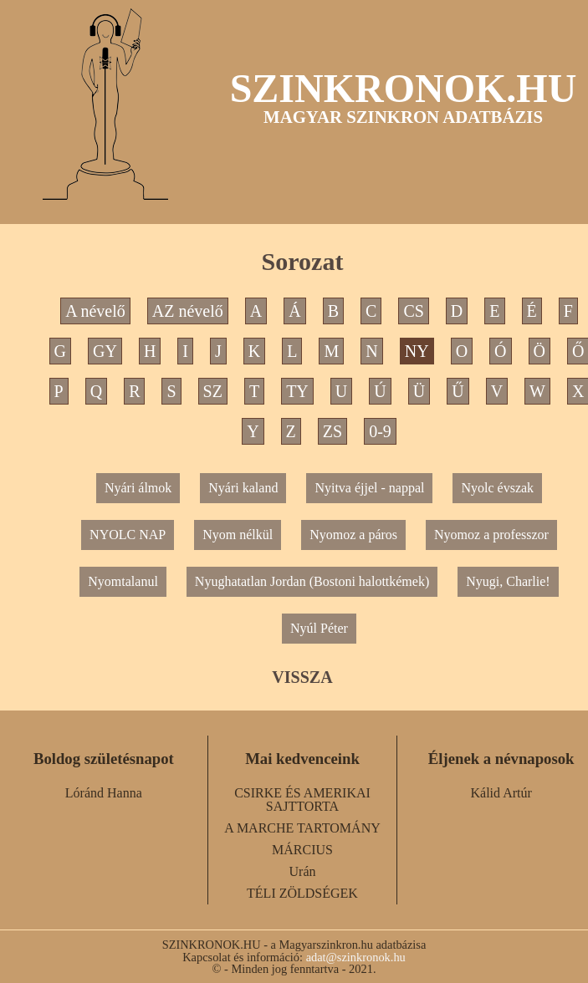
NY (417, 351)
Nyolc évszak (497, 488)
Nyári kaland (243, 488)
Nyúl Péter (319, 628)
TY (297, 391)
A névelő (95, 311)
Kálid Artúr (501, 793)
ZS (332, 431)
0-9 (380, 431)
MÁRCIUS (302, 850)
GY (105, 351)
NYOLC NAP (127, 534)
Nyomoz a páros (353, 534)
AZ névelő (187, 311)
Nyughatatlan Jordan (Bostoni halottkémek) (312, 581)
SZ (212, 391)
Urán (302, 871)
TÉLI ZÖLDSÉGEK (302, 893)
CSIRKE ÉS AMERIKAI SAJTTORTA (302, 799)
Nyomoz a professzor (491, 534)
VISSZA (302, 677)
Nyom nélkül (237, 534)
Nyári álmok (138, 488)
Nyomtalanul (123, 581)
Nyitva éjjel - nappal (369, 488)
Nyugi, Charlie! (508, 581)
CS (413, 311)
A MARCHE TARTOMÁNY (302, 828)
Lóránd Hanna (103, 793)
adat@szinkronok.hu (356, 957)
